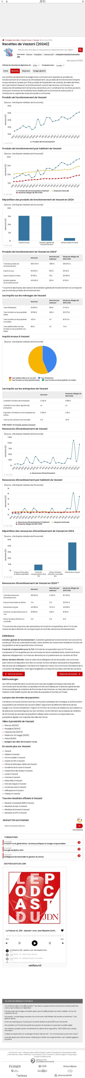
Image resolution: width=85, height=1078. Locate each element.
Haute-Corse (26, 40)
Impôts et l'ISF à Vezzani (15, 761)
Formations (11, 837)
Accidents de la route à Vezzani (18, 767)
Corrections (50, 1054)
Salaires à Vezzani (12, 754)
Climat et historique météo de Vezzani (20, 764)
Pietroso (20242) (12, 725)
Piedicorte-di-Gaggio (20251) (17, 735)
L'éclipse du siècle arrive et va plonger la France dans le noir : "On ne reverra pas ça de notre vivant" (41, 1034)
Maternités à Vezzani (13, 780)
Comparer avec (47, 65)
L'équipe (26, 1052)
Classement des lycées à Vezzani (18, 771)
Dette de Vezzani (13, 674)
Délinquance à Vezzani (14, 790)
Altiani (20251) (10, 738)
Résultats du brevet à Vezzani (17, 809)
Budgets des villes (12, 40)
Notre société (34, 1052)
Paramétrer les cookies (15, 1054)
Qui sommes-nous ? (15, 1052)
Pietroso (29, 54)
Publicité (42, 1052)
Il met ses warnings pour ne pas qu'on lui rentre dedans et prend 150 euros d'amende (36, 1022)
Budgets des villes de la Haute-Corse (21, 742)
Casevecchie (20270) (14, 732)
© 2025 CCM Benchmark (43, 1056)
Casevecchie (49, 54)
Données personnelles (69, 1052)
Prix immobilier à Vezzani (15, 757)
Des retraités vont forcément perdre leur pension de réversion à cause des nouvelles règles (38, 1025)
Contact (48, 1052)
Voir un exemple (78, 829)
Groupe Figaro (72, 1054)
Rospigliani (38, 54)
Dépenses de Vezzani (70, 674)
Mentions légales (61, 1054)
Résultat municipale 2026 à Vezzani (19, 803)
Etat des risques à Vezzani (15, 784)
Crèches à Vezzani (12, 777)
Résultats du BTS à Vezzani (16, 813)
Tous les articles (36, 1054)
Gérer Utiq (27, 1054)
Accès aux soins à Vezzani (15, 787)
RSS (44, 1054)
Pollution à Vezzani (12, 794)
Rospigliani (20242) (12, 729)
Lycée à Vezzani (11, 774)
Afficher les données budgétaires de (16, 65)
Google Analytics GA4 (13, 849)
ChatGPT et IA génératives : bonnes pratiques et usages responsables (35, 842)
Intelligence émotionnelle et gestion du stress (24, 856)
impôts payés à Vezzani (25, 425)
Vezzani (36, 40)
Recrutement (57, 1052)
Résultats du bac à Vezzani (16, 806)
